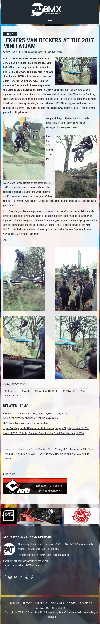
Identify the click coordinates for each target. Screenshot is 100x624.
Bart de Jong (36, 52)
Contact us (42, 607)
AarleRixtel (12, 395)
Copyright (41, 603)
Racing (26, 391)
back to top (9, 473)
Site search (59, 607)
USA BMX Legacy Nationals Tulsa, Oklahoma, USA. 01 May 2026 (35, 413)
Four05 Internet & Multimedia (73, 612)
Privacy (27, 603)
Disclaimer (57, 603)
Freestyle (10, 34)
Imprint (14, 603)
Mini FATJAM (70, 391)
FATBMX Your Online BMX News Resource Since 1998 (50, 8)
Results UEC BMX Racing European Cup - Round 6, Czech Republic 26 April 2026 (43, 433)
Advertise (86, 603)
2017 (84, 391)
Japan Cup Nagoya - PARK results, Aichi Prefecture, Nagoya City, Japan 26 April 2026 (46, 428)
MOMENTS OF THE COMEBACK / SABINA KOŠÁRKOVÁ (31, 418)
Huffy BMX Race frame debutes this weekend (26, 423)
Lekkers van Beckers (47, 391)
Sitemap (72, 603)
